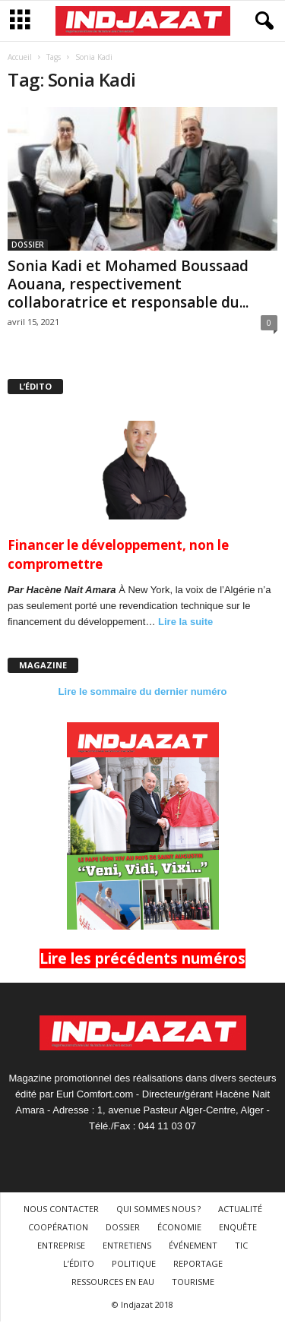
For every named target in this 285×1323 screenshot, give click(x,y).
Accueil (20, 58)
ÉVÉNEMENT (193, 1246)
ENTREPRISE (61, 1246)
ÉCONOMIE (179, 1228)
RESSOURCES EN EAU (112, 1283)
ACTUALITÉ (240, 1210)
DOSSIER (27, 246)
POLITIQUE (134, 1265)
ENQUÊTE (238, 1228)
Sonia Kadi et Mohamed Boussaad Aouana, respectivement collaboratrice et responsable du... (128, 285)
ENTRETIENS (127, 1246)
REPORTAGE (198, 1265)
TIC (241, 1246)
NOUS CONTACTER (61, 1210)
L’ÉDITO (78, 1265)
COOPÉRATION (58, 1228)
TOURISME (193, 1283)
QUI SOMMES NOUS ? (158, 1210)
